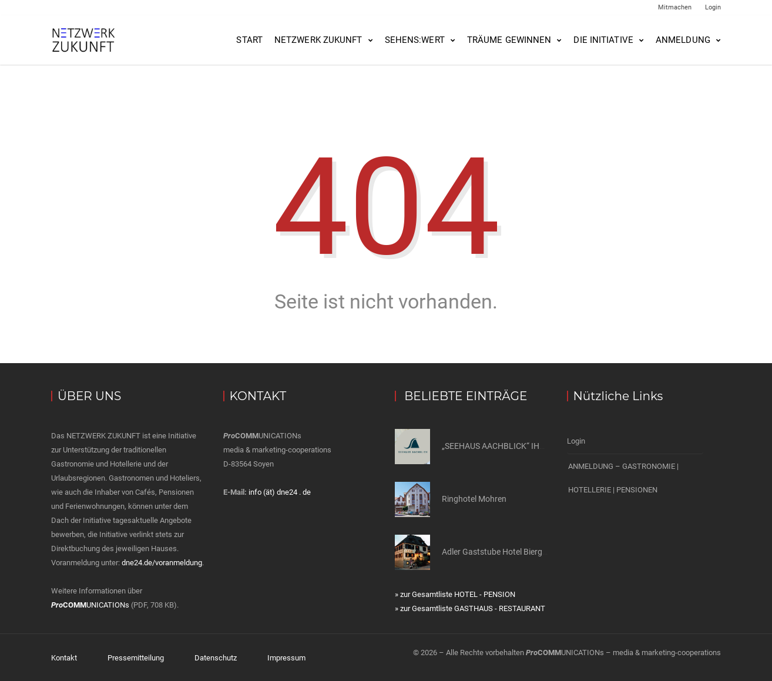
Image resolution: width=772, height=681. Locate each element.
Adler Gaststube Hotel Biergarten (502, 551)
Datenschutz (215, 657)
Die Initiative (603, 40)
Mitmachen (675, 7)
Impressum (286, 657)
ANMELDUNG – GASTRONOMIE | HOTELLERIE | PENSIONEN (623, 476)
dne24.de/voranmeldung (162, 562)
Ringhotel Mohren (474, 499)
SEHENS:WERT (415, 40)
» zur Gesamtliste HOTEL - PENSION (455, 594)
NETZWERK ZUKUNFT (318, 40)
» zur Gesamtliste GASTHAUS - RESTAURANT (470, 608)
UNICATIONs (90, 605)
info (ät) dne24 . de (280, 492)
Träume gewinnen (509, 40)
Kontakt (64, 657)
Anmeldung (683, 40)
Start (249, 40)
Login (713, 7)
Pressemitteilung (136, 657)
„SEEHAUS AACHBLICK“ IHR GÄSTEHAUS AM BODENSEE (546, 446)
